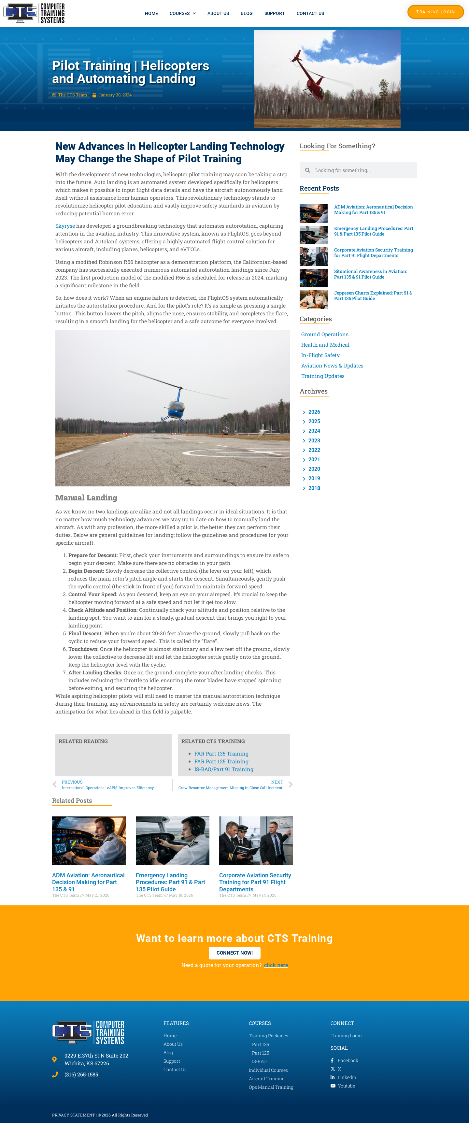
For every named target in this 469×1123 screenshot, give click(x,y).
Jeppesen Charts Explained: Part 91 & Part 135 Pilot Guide (373, 295)
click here (276, 964)
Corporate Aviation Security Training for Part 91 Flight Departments (255, 882)
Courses (183, 13)
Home (151, 13)
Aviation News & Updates (332, 365)
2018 (313, 488)
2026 (313, 412)
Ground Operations (324, 334)
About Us (218, 13)
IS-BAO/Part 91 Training (223, 311)
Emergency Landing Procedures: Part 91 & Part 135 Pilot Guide (170, 882)
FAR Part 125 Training (221, 303)
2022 (313, 450)
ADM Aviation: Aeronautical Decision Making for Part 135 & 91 (88, 882)
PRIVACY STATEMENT (73, 1114)
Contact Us (310, 13)
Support (274, 13)
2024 (313, 431)
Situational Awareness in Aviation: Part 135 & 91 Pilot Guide (370, 274)
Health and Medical (325, 344)
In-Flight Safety (320, 355)
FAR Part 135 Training (221, 296)
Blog (247, 13)
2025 (313, 421)
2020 (313, 469)
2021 (313, 459)
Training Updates (323, 375)
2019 (313, 478)
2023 (313, 441)
